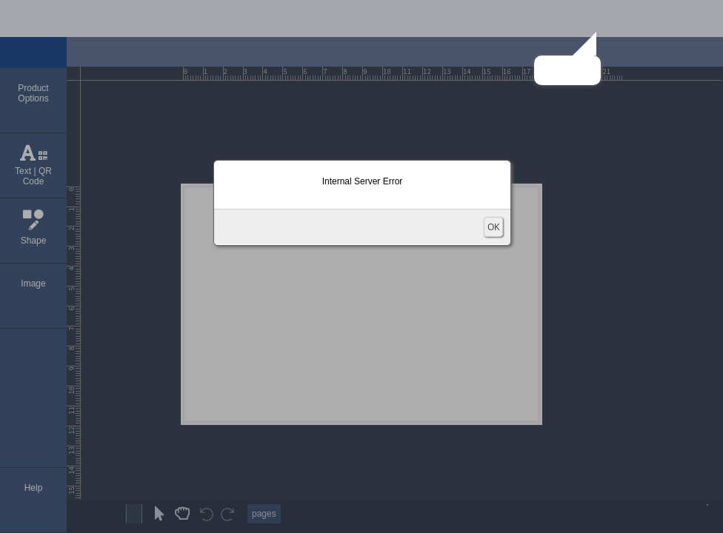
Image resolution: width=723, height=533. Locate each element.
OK (493, 227)
